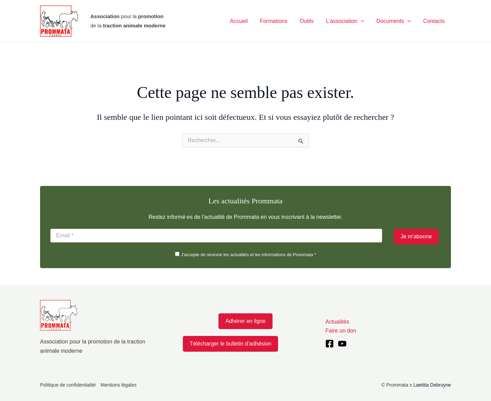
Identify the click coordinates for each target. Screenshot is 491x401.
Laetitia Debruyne (432, 385)
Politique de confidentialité (68, 385)
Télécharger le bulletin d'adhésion (231, 344)
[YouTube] (342, 343)
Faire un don (340, 331)
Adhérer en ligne (245, 321)
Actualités (337, 322)
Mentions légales (119, 385)
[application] (364, 21)
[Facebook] (329, 343)
